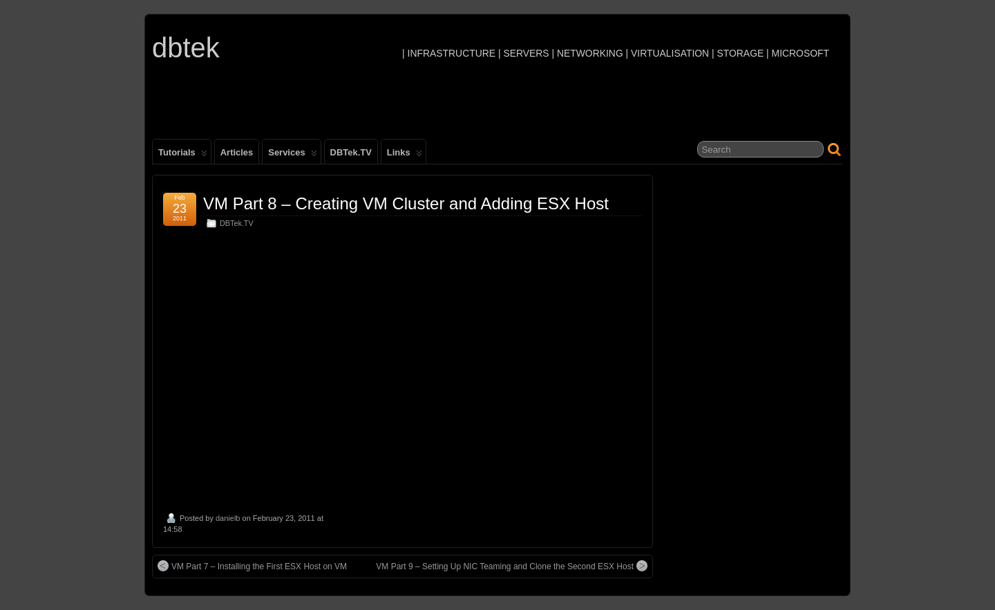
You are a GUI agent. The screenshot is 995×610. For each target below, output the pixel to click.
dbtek (186, 47)
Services (292, 155)
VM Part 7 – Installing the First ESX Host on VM (252, 565)
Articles (237, 152)
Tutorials (182, 155)
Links (404, 155)
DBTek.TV (351, 152)
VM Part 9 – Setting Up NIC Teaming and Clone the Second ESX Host (511, 565)
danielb (228, 518)
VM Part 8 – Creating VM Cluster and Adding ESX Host (406, 203)
